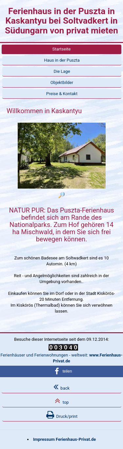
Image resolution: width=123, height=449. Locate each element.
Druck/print (62, 415)
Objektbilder (62, 82)
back (61, 386)
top (62, 401)
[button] (61, 371)
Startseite (61, 49)
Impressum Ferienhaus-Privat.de (64, 439)
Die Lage (61, 71)
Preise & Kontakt (61, 93)
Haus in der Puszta (62, 60)
